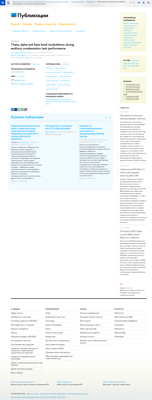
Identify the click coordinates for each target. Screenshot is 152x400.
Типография (119, 325)
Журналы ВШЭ (120, 332)
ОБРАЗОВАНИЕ (52, 309)
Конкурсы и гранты (87, 336)
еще (124, 68)
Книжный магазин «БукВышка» (125, 321)
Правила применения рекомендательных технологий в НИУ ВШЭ (33, 397)
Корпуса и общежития (19, 329)
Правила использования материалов (61, 31)
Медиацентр (119, 329)
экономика (127, 47)
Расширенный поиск (39, 31)
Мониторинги (85, 321)
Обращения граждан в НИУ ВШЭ (23, 336)
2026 (137, 60)
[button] (52, 121)
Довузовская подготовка (55, 317)
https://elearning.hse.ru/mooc (114, 382)
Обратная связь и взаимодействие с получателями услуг (59, 357)
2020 (129, 66)
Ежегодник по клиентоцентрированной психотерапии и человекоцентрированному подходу (91, 130)
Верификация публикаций (20, 31)
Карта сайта (62, 397)
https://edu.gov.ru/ (64, 382)
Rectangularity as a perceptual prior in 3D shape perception (58, 127)
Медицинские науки (133, 89)
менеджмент (136, 42)
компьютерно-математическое (129, 38)
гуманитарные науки (130, 33)
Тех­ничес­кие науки (132, 99)
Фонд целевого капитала (20, 340)
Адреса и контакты (32, 394)
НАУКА (83, 309)
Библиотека (119, 313)
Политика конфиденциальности (77, 394)
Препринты (67, 24)
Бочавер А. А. (25, 142)
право (125, 45)
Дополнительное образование (57, 340)
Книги (15, 24)
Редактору (144, 393)
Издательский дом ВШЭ (123, 317)
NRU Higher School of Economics (21, 53)
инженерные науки (130, 35)
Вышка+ (48, 329)
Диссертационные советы (90, 325)
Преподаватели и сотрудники (22, 325)
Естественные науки (133, 87)
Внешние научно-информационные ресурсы (93, 341)
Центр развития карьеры (55, 344)
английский (20, 76)
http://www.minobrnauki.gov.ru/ (23, 382)
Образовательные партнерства (57, 352)
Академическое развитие (90, 332)
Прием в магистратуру (54, 332)
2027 (133, 60)
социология (132, 45)
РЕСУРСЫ (119, 309)
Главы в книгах (45, 24)
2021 (125, 66)
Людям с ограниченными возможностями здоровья (27, 364)
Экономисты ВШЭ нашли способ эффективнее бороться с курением (131, 234)
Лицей (47, 313)
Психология (35, 64)
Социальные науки (132, 96)
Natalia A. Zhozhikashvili (18, 55)
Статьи (27, 24)
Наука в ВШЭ (80, 31)
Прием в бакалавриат (53, 325)
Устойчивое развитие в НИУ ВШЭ (24, 321)
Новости (124, 108)
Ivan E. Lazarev (24, 58)
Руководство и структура (21, 317)
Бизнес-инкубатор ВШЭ (54, 348)
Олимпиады (49, 321)
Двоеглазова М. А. (51, 132)
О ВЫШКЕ (15, 309)
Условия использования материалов (52, 394)
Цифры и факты (17, 313)
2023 (133, 63)
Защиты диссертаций (88, 329)
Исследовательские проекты (91, 317)
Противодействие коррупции (22, 344)
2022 (137, 63)
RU (131, 2)
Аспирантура (50, 336)
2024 (129, 63)
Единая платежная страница (21, 369)
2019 (133, 66)
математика (127, 42)
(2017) (61, 101)
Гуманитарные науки (133, 84)
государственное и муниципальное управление (130, 28)
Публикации (32, 15)
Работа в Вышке (17, 373)
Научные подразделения (89, 313)
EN (134, 2)
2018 (137, 66)
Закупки (14, 332)
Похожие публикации (27, 117)
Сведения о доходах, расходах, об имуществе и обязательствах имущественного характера (24, 350)
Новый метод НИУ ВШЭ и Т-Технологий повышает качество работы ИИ (132, 172)
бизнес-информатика (130, 23)
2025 (125, 63)
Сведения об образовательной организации (23, 357)
